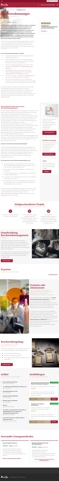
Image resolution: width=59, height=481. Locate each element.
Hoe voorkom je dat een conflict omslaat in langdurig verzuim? (13, 418)
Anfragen (46, 171)
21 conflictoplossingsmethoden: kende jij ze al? (15, 386)
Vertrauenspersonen (10, 73)
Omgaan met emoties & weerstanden (37, 404)
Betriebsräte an (29, 75)
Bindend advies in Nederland (10, 400)
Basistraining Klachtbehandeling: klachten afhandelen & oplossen (40, 383)
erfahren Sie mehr (5, 96)
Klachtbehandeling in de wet (10, 391)
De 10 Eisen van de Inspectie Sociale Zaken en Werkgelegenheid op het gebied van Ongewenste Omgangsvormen (14, 411)
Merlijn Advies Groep (18, 64)
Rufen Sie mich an (48, 154)
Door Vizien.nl (22, 477)
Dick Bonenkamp (7, 388)
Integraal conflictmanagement (10, 396)
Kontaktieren (4, 47)
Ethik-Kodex (15, 66)
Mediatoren (21, 73)
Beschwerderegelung (15, 71)
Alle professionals (53, 274)
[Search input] (51, 1)
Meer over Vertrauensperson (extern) (12, 458)
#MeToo (5, 405)
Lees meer (43, 31)
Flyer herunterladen (49, 132)
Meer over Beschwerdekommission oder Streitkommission (44, 460)
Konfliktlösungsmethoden (48, 4)
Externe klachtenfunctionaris (10, 382)
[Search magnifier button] (57, 1)
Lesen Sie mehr (6, 260)
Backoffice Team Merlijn (9, 383)
